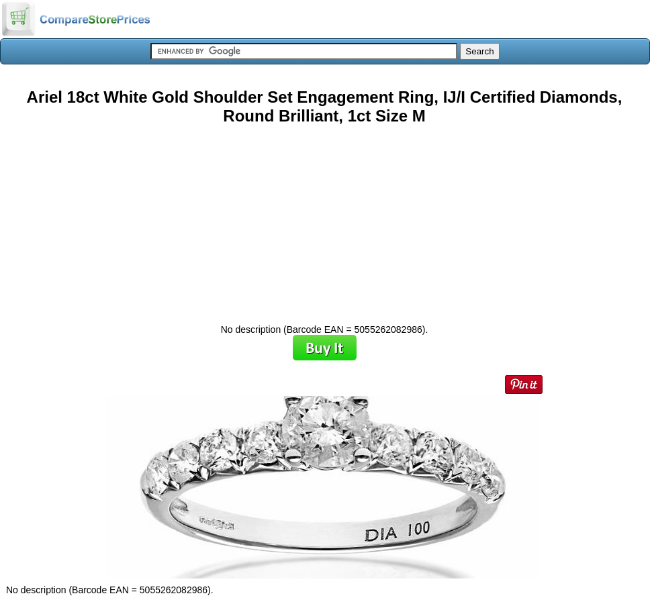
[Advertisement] (324, 219)
